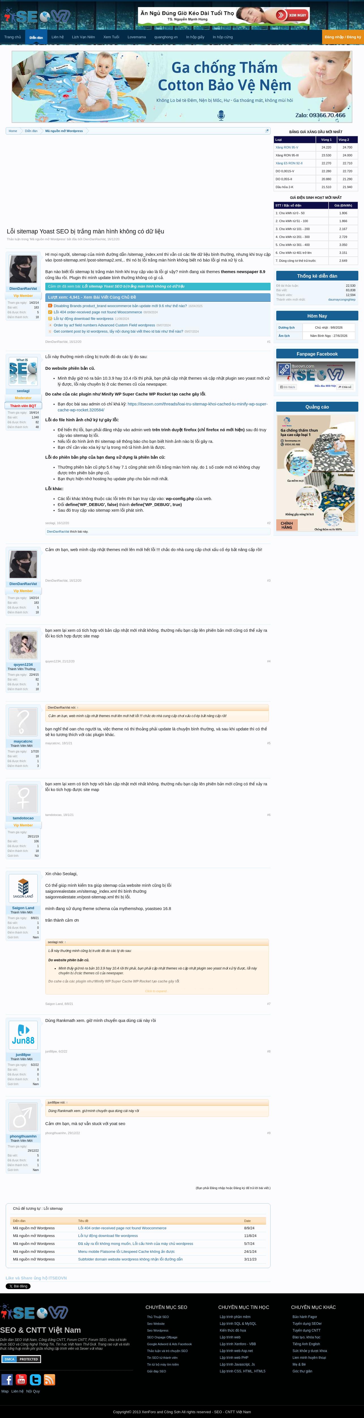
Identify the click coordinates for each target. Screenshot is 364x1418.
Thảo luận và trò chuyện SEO (167, 1351)
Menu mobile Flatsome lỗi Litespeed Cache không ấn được (126, 1251)
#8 (269, 1051)
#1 (269, 341)
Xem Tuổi (111, 37)
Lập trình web (230, 1337)
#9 (269, 1133)
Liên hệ (57, 37)
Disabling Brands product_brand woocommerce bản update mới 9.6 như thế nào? (120, 306)
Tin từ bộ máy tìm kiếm (163, 1364)
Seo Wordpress (157, 1330)
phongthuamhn (23, 1136)
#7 (269, 1003)
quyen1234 (23, 664)
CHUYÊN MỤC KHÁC (313, 1307)
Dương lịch (287, 327)
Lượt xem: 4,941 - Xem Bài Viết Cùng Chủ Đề (92, 297)
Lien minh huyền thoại (309, 1358)
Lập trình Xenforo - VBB (238, 1344)
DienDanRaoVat (94, 239)
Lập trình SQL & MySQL (238, 1324)
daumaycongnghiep (342, 299)
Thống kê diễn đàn (317, 276)
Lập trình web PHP (234, 1358)
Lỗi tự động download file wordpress (84, 318)
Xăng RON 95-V (287, 147)
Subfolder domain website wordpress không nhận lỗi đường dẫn (130, 1259)
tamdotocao (53, 815)
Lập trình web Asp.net (236, 1351)
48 (37, 427)
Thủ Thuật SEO (158, 1317)
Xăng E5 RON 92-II (289, 163)
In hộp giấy (195, 37)
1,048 (35, 417)
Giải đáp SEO (156, 1371)
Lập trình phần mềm (235, 1317)
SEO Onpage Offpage (162, 1337)
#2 (269, 523)
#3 (269, 580)
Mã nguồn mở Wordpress (47, 239)
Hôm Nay (317, 316)
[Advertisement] (138, 178)
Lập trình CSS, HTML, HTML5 (242, 1371)
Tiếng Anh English (306, 1344)
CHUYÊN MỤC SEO (166, 1307)
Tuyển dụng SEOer (307, 1324)
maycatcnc (23, 741)
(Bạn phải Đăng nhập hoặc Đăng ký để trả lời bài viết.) (233, 1188)
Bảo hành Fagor (305, 1317)
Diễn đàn (36, 37)
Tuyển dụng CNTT (307, 1330)
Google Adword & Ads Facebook (169, 1344)
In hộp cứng (223, 37)
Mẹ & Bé (299, 1364)
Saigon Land (23, 908)
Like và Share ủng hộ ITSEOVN (36, 1278)
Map (4, 1391)
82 (37, 679)
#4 (269, 661)
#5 (269, 743)
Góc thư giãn (302, 1371)
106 (36, 841)
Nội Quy (33, 1391)
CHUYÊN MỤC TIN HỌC (244, 1307)
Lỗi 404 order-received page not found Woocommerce (98, 312)
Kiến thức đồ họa (233, 1330)
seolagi (23, 391)
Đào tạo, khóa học (306, 1337)
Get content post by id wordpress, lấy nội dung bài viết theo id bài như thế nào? (118, 331)
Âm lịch (284, 335)
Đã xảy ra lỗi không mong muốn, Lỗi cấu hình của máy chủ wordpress (135, 1243)
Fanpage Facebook (317, 354)
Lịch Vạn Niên (83, 37)
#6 (269, 815)
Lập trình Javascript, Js (237, 1364)
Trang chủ (12, 37)
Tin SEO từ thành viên (162, 1357)
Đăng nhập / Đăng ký (343, 37)
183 (36, 307)
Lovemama (137, 37)
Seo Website (155, 1323)
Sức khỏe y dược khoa (310, 1351)
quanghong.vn (165, 37)
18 (37, 317)
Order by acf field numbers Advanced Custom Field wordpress (104, 325)
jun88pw (23, 1055)
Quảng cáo (317, 407)
